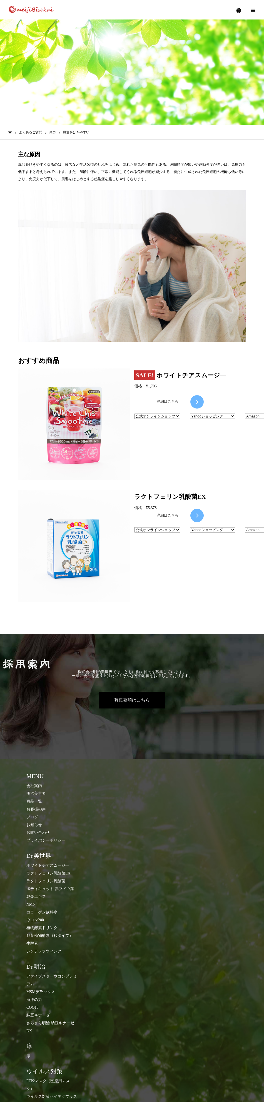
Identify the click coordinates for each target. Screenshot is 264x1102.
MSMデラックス (40, 992)
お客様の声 (36, 809)
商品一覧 (34, 801)
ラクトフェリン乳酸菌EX (48, 873)
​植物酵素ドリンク (42, 928)
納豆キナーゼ (38, 1015)
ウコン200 (35, 920)
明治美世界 (36, 793)
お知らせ (34, 825)
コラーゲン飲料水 (42, 912)
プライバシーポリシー (45, 840)
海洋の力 (34, 1000)
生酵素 (32, 943)
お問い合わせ (38, 832)
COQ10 (32, 1007)
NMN (31, 904)
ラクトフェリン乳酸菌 (45, 881)
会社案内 (34, 786)
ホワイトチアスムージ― (47, 865)
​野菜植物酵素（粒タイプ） (49, 936)
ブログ (32, 817)
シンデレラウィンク (43, 951)
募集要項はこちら (132, 700)
